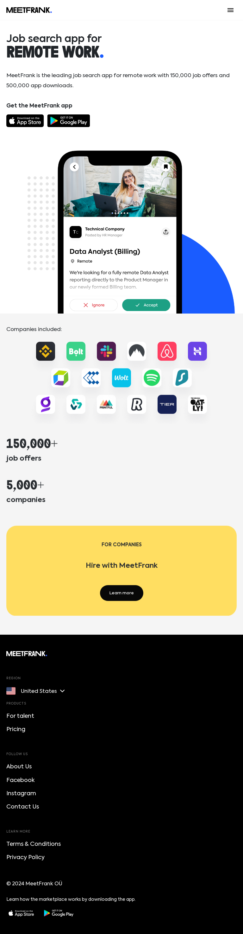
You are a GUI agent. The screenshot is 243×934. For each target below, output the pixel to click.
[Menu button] (230, 10)
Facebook (20, 780)
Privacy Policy (25, 857)
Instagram (21, 793)
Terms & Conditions (33, 843)
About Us (19, 766)
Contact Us (22, 806)
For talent (20, 715)
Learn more (121, 597)
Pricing (15, 729)
